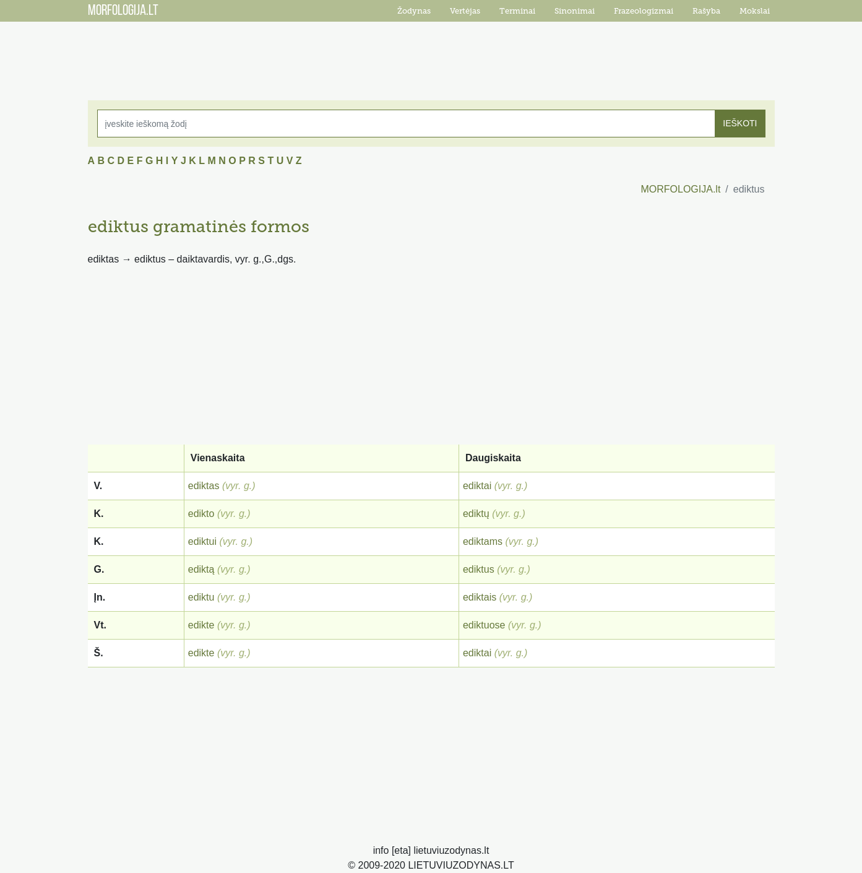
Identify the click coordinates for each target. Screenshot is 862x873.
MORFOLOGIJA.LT (123, 11)
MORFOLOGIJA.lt (680, 189)
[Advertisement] (431, 52)
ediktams (482, 541)
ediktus (478, 569)
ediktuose (484, 625)
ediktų (476, 513)
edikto (201, 513)
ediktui (202, 541)
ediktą (201, 569)
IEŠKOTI (740, 123)
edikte (201, 625)
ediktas (204, 485)
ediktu (201, 597)
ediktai (477, 485)
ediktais (479, 597)
